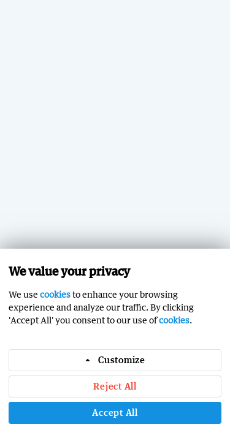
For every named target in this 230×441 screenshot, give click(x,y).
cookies (55, 294)
